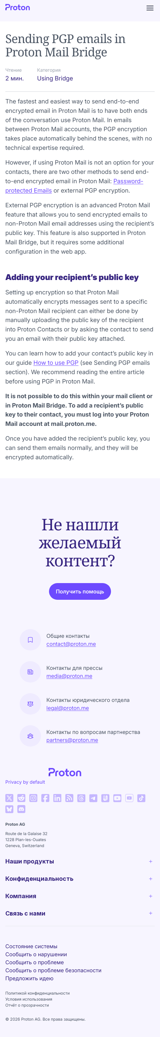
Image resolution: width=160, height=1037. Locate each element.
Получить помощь (80, 591)
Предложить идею (29, 978)
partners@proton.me (72, 740)
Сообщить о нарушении (36, 954)
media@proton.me (69, 676)
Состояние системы (31, 946)
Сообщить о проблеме (34, 962)
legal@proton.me (67, 708)
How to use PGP (55, 362)
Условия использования (28, 999)
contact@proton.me (71, 643)
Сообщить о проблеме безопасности (53, 970)
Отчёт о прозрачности (27, 1005)
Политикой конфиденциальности (37, 993)
